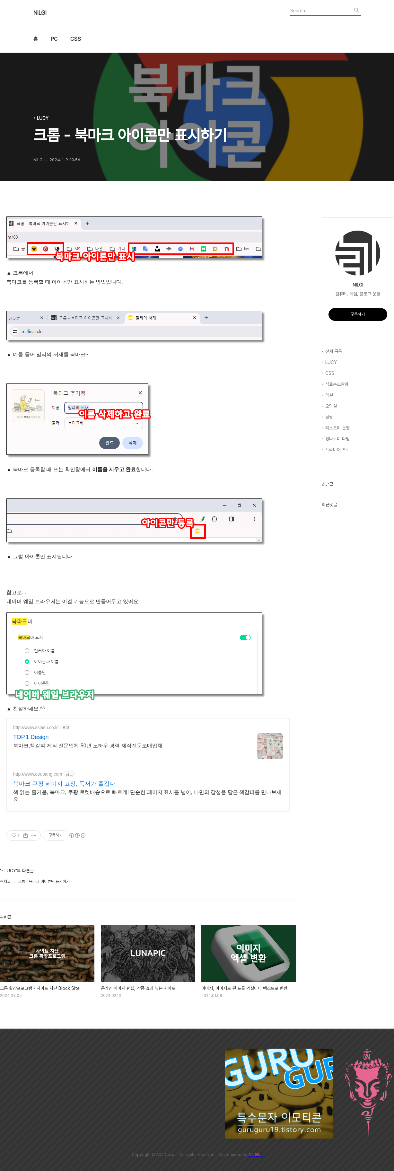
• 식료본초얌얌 (335, 384)
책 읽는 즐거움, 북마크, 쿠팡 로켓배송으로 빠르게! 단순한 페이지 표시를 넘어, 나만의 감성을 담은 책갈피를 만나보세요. (147, 795)
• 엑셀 (327, 395)
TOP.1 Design (30, 737)
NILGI (40, 13)
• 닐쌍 (327, 416)
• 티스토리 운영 (336, 427)
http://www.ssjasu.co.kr (36, 727)
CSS (75, 39)
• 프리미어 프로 (336, 449)
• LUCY (329, 362)
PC (54, 39)
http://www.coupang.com (37, 774)
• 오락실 (329, 406)
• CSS (328, 373)
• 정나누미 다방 (336, 438)
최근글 (327, 484)
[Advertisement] (163, 1094)
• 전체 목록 (332, 351)
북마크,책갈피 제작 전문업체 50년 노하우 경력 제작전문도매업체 (87, 745)
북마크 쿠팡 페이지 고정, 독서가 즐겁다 (64, 783)
